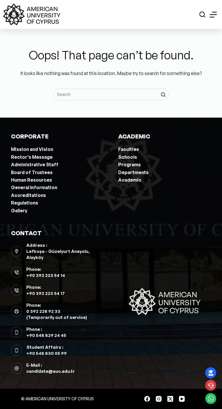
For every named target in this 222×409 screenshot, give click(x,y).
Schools (127, 157)
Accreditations (28, 195)
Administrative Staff (34, 164)
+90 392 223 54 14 (45, 275)
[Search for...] (111, 94)
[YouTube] (182, 399)
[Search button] (163, 94)
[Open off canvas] (213, 14)
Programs (129, 164)
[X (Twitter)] (170, 399)
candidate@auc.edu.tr (50, 371)
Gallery (19, 210)
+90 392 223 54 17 (45, 293)
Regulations (24, 203)
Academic (129, 180)
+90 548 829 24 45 (46, 335)
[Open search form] (202, 14)
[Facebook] (147, 399)
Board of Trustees (32, 172)
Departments (133, 172)
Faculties (128, 149)
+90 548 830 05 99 (46, 353)
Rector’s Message (32, 157)
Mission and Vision (32, 149)
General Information (34, 187)
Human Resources (31, 180)
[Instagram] (159, 399)
